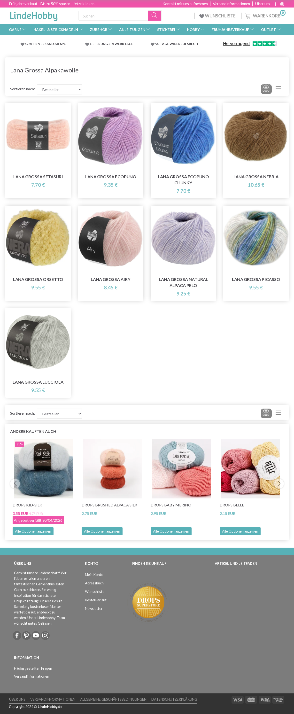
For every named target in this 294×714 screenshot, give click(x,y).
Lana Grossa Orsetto (38, 279)
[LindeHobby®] (33, 14)
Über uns (262, 3)
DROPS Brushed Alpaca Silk (109, 505)
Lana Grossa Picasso (256, 279)
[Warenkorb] (264, 15)
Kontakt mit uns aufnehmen (185, 3)
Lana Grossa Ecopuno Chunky (183, 179)
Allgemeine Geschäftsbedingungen (113, 699)
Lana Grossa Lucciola (38, 382)
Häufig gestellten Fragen (33, 668)
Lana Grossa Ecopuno (110, 176)
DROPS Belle (232, 505)
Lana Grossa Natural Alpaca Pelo (183, 282)
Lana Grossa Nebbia (256, 176)
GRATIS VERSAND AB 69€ (45, 44)
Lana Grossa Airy (111, 279)
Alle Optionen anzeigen (33, 531)
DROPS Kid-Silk (27, 505)
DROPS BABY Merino (171, 505)
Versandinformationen (231, 3)
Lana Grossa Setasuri (38, 176)
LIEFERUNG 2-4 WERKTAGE (111, 44)
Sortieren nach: (22, 88)
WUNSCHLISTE (217, 15)
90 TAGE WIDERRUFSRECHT (177, 44)
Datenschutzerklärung (174, 699)
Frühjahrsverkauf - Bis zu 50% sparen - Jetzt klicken (51, 3)
